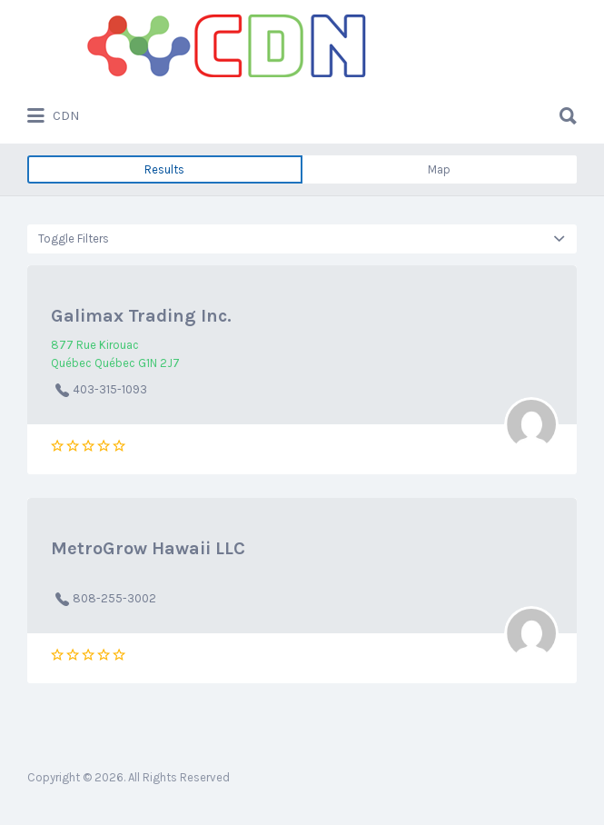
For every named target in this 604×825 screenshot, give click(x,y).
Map (439, 169)
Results (164, 169)
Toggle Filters (73, 238)
